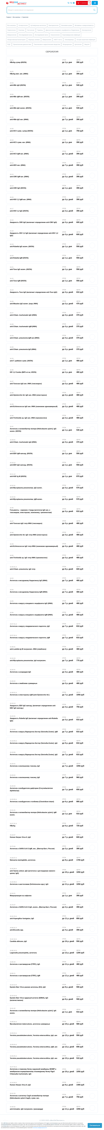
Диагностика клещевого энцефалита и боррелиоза (62, 30)
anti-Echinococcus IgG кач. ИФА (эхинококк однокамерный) (33, 406)
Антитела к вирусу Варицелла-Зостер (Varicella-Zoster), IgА (33, 743)
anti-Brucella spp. (16, 930)
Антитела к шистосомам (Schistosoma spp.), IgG (29, 884)
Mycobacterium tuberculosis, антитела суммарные (30, 1024)
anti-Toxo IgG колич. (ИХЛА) (21, 269)
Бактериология (53, 25)
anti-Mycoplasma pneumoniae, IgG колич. (26, 488)
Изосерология (86, 30)
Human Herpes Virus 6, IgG (20, 837)
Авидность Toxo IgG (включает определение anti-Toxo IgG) (33, 292)
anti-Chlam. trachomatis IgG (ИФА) (23, 315)
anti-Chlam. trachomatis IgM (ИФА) (23, 326)
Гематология (11, 30)
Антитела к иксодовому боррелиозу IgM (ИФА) (28, 592)
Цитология (78, 44)
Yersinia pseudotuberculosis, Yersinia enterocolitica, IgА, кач (33, 1035)
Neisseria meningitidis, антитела (22, 860)
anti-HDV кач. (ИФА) (17, 165)
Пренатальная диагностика (22, 44)
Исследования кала (25, 35)
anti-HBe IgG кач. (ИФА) (19, 119)
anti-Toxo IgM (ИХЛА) (18, 281)
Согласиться (95, 1125)
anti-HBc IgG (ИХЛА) (18, 85)
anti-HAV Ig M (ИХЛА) (18, 476)
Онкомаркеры (69, 39)
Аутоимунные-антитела (38, 25)
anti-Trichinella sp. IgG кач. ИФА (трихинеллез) (28, 418)
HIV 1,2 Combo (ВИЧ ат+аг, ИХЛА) (23, 372)
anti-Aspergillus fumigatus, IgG (22, 918)
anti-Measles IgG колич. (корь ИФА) (24, 303)
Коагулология (55, 35)
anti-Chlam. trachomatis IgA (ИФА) (23, 442)
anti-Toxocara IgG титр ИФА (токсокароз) (26, 523)
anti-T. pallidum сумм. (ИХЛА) (21, 361)
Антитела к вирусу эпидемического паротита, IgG (30, 626)
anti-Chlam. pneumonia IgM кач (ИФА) (24, 338)
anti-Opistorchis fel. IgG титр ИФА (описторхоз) (28, 535)
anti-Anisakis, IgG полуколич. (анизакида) (26, 1109)
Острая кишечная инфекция (86, 39)
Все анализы (16, 17)
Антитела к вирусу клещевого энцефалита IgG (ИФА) (31, 603)
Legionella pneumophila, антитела (23, 953)
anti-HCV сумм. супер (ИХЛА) (21, 131)
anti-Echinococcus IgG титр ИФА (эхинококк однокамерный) (34, 546)
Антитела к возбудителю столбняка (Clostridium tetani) (32, 801)
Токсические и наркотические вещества (47, 44)
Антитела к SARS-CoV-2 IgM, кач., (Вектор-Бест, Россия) (32, 848)
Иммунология (11, 35)
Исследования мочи (41, 35)
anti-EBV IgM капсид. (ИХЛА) (21, 453)
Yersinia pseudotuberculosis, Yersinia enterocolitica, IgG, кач (33, 1058)
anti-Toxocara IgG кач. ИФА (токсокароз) (26, 383)
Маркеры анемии (34, 39)
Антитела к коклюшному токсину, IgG (25, 777)
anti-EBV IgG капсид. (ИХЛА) (21, 465)
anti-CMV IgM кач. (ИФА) (19, 176)
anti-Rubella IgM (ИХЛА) (19, 258)
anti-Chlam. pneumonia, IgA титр (22, 569)
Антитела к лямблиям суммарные (23, 683)
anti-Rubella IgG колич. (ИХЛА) (22, 246)
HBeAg (12, 826)
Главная (8, 17)
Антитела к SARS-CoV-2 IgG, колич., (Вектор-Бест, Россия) (33, 907)
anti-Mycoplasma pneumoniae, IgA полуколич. (28, 660)
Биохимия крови (66, 25)
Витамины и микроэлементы (84, 25)
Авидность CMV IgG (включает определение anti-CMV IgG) (33, 222)
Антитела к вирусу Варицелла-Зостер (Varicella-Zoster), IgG (34, 754)
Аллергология (23, 25)
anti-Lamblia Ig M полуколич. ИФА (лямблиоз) (28, 649)
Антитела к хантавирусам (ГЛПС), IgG (25, 964)
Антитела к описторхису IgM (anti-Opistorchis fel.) (30, 695)
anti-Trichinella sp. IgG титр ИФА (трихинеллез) (28, 558)
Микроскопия (46, 39)
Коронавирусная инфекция (71, 35)
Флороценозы (67, 44)
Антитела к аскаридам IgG (20, 672)
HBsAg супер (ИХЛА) (18, 62)
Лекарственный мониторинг (16, 39)
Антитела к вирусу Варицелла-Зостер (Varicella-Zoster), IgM (34, 732)
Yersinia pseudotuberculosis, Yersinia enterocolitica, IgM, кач (33, 1047)
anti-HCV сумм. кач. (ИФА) (20, 142)
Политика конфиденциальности (40, 1127)
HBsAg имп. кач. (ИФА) (19, 74)
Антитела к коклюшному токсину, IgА (25, 766)
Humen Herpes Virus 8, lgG (20, 1085)
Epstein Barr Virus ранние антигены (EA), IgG (28, 987)
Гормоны (40, 30)
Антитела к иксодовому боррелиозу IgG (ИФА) (28, 580)
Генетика (21, 30)
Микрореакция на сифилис (21, 895)
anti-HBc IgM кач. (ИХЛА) (19, 96)
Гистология (30, 30)
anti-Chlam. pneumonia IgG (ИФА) (23, 349)
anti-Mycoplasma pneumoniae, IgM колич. (26, 499)
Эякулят (87, 44)
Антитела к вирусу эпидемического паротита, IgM (30, 638)
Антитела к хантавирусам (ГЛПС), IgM (25, 975)
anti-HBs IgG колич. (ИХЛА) (20, 108)
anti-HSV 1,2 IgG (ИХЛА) (19, 211)
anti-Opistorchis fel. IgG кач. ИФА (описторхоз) (28, 395)
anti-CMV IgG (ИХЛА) (18, 188)
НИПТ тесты (58, 39)
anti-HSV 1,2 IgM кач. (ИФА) (20, 199)
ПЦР (8, 44)
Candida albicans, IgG (18, 941)
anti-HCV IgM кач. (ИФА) (19, 154)
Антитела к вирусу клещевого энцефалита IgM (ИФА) (31, 615)
